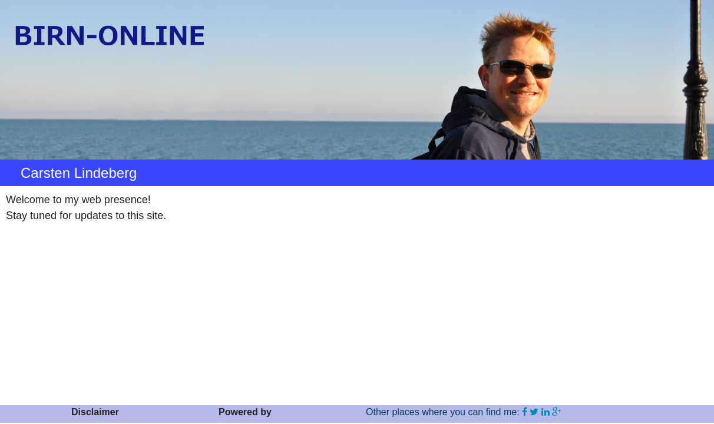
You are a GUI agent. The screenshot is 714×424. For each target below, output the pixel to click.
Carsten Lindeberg (79, 173)
